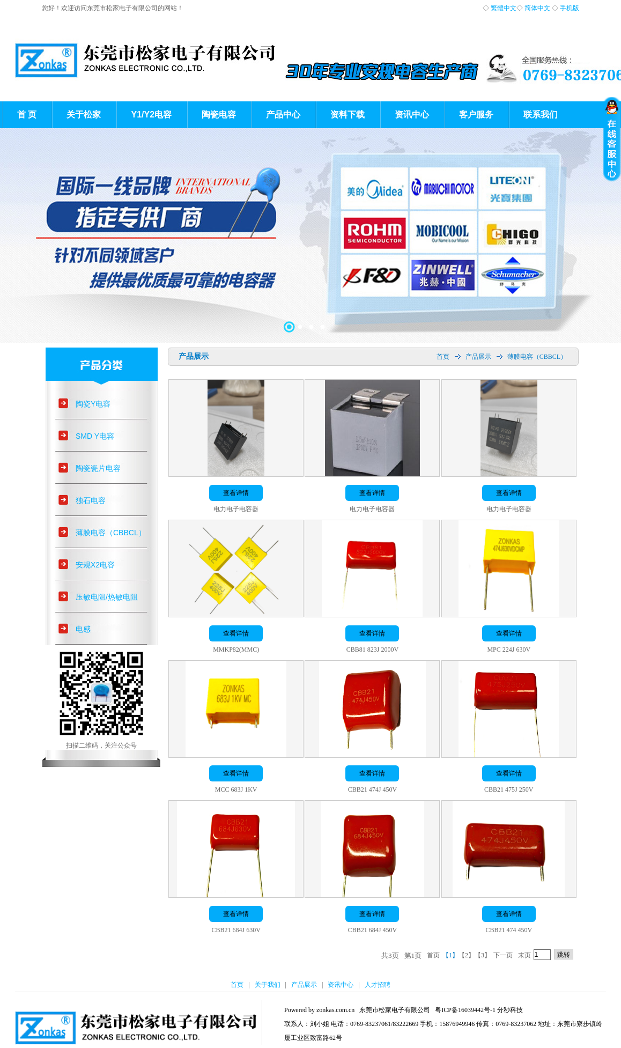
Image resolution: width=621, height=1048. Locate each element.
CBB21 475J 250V (508, 789)
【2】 (467, 955)
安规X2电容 (95, 564)
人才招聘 (377, 984)
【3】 (483, 955)
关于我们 (268, 984)
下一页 (503, 955)
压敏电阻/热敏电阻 (107, 597)
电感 (83, 629)
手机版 (569, 8)
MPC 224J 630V (508, 649)
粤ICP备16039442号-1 (465, 1010)
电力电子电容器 (235, 509)
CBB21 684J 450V (372, 930)
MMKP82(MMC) (236, 649)
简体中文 (537, 8)
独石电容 (91, 500)
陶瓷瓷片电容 (98, 468)
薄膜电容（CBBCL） (111, 532)
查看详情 (236, 493)
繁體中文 (503, 8)
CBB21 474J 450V (372, 789)
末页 (524, 955)
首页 (443, 356)
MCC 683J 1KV (236, 789)
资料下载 (347, 114)
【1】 (450, 955)
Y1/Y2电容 (151, 114)
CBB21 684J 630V (235, 930)
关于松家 (83, 114)
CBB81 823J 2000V (372, 649)
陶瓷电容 (219, 114)
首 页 (26, 114)
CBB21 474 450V (508, 930)
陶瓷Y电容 (93, 404)
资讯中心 (412, 114)
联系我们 (540, 114)
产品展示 (478, 356)
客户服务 (476, 114)
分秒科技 (510, 1010)
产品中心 (283, 114)
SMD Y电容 (95, 436)
